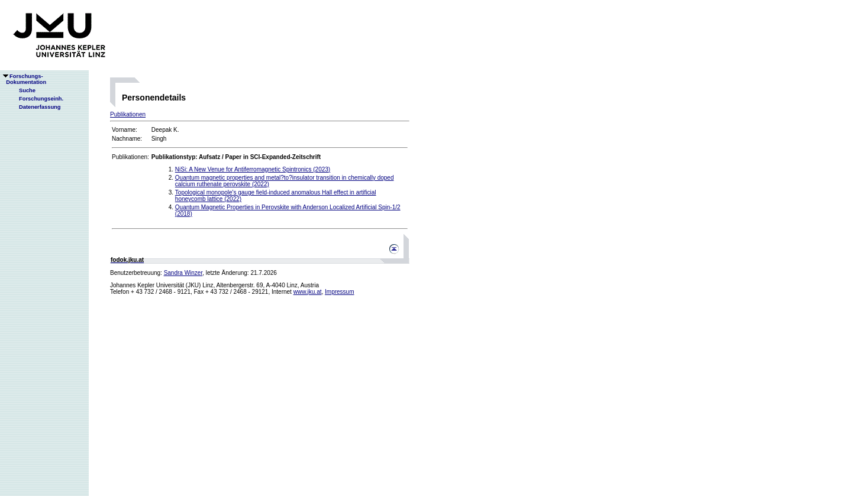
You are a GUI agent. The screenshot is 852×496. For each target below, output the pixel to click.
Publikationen (128, 114)
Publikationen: (130, 157)
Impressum (339, 291)
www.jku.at (307, 291)
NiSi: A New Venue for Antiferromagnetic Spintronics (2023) (252, 169)
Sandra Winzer (183, 273)
